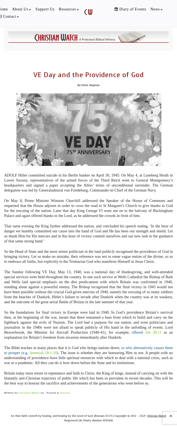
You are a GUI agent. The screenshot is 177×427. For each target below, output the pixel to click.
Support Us (45, 9)
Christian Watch (29, 392)
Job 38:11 (153, 332)
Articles (65, 392)
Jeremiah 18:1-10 (42, 353)
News (155, 9)
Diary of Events (130, 9)
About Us (20, 9)
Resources (67, 9)
